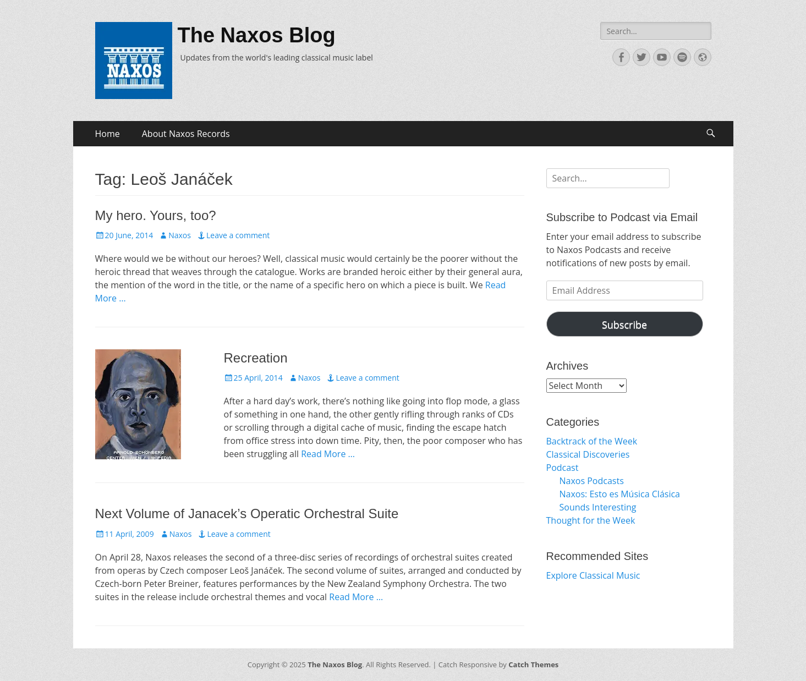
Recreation (256, 357)
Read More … (328, 454)
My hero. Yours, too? (155, 215)
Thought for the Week (590, 520)
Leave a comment (238, 235)
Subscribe (624, 324)
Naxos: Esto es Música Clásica (620, 494)
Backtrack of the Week (592, 441)
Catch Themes (533, 664)
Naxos (179, 235)
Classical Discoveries (588, 454)
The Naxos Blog (257, 35)
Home (107, 134)
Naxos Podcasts (592, 481)
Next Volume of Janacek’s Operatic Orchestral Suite (247, 513)
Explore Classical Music (593, 575)
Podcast (562, 468)
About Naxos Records (186, 134)
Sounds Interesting (598, 507)
